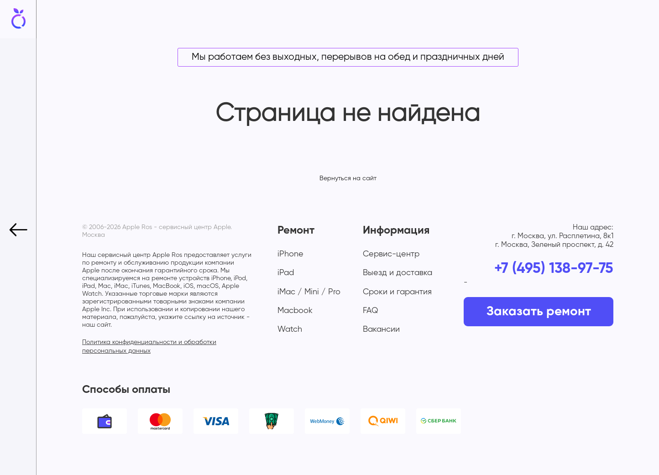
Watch (289, 329)
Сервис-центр (391, 254)
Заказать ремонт (538, 311)
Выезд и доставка (397, 273)
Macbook (295, 311)
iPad (285, 273)
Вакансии (381, 329)
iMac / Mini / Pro (308, 292)
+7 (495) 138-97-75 (553, 268)
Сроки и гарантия (397, 292)
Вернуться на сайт (348, 178)
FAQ (370, 311)
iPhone (290, 254)
